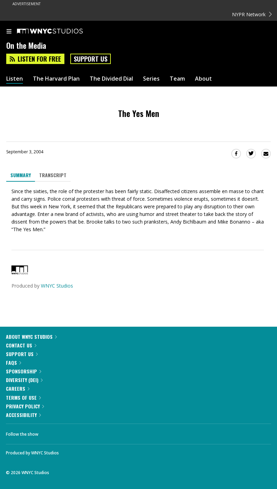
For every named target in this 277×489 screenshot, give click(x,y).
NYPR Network (252, 14)
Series (151, 78)
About (203, 78)
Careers (17, 388)
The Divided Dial (111, 78)
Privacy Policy (25, 406)
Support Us (90, 58)
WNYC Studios (57, 285)
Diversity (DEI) (24, 379)
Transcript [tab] (52, 175)
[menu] (9, 32)
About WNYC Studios (31, 336)
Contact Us (21, 345)
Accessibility (23, 414)
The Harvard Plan (56, 78)
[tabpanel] (138, 210)
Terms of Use (23, 397)
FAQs (13, 362)
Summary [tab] (20, 175)
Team (177, 78)
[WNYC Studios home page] (58, 31)
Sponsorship (23, 371)
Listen (14, 78)
